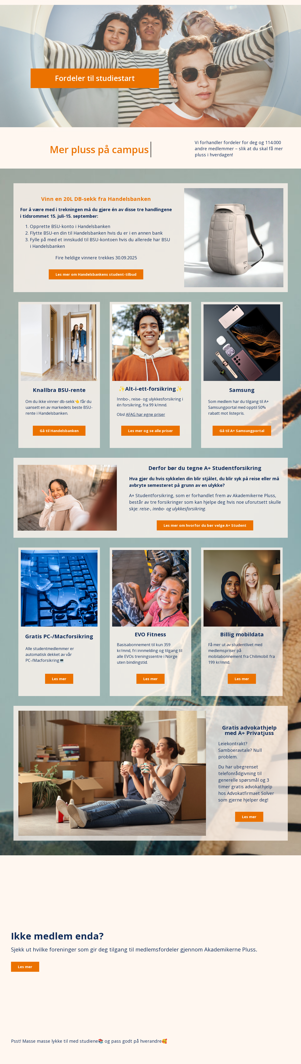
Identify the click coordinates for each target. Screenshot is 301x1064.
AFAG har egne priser (145, 414)
